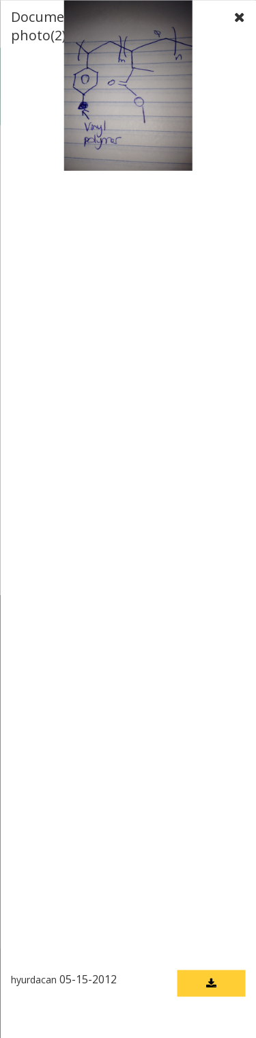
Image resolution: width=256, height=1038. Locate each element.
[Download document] (211, 983)
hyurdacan (34, 978)
